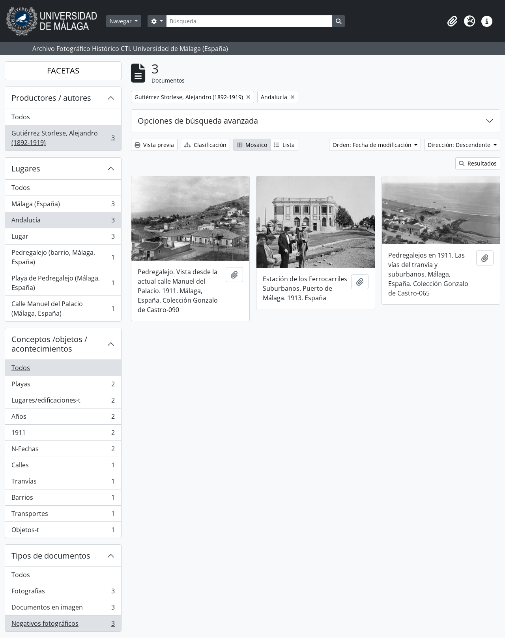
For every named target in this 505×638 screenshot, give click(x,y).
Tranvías (63, 482)
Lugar (63, 238)
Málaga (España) (63, 205)
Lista (284, 145)
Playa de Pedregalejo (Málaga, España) (63, 283)
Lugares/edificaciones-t (63, 401)
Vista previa (154, 145)
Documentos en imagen (63, 608)
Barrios (63, 499)
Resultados (478, 163)
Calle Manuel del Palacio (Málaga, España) (63, 308)
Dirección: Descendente (460, 145)
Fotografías (63, 592)
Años (63, 418)
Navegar (121, 21)
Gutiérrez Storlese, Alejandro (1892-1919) (63, 138)
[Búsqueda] (249, 21)
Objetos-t (63, 531)
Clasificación (205, 145)
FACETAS (63, 70)
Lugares (25, 168)
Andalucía (63, 221)
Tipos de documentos (50, 555)
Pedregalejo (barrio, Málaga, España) (63, 257)
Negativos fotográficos (63, 625)
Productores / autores (51, 97)
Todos (20, 117)
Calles (63, 466)
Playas (63, 385)
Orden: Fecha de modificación (373, 145)
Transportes (63, 515)
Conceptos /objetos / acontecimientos (49, 344)
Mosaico (252, 145)
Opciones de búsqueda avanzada (198, 120)
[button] (452, 21)
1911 (63, 434)
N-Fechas (63, 450)
